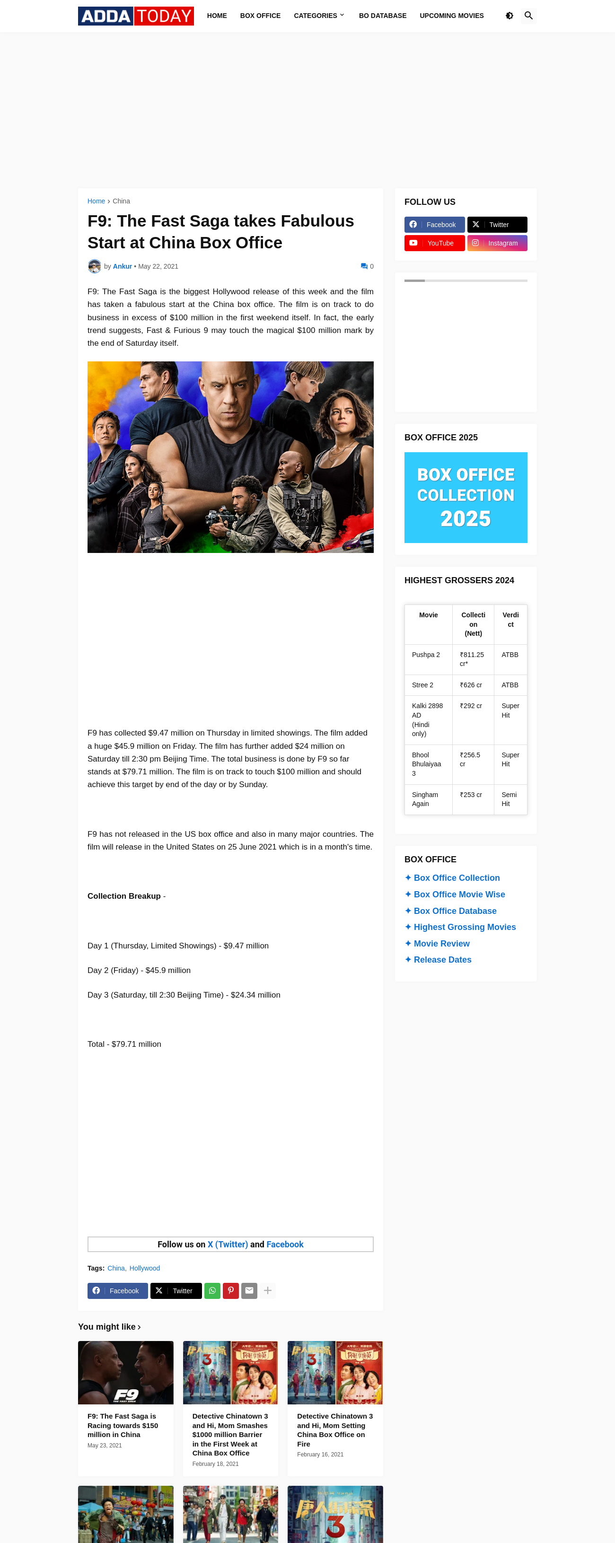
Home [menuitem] (217, 15)
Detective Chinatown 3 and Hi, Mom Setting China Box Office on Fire (335, 1430)
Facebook (284, 1244)
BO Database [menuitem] (383, 15)
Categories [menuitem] (315, 15)
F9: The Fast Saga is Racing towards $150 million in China (123, 1425)
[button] (509, 16)
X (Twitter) (228, 1244)
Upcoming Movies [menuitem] (452, 15)
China (121, 201)
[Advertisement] (307, 110)
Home (96, 201)
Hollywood (145, 1268)
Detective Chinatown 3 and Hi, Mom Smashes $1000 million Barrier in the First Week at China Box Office (230, 1434)
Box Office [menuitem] (260, 15)
